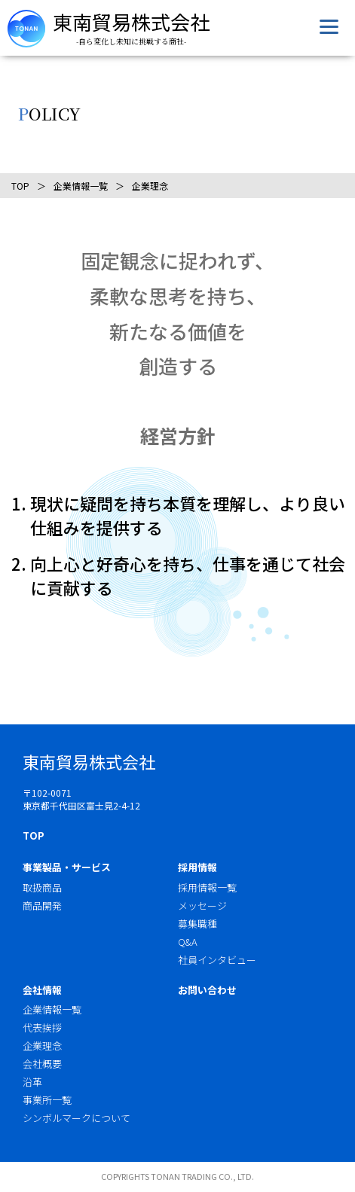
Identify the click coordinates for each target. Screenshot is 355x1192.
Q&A (187, 941)
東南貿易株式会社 (131, 21)
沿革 (32, 1082)
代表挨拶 (42, 1027)
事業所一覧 (47, 1100)
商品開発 (42, 905)
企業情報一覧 (81, 185)
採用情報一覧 (207, 887)
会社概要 (42, 1063)
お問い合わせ (207, 990)
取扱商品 (42, 887)
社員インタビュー (217, 960)
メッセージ (202, 905)
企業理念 (42, 1045)
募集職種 (197, 923)
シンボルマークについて (76, 1118)
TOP (20, 185)
